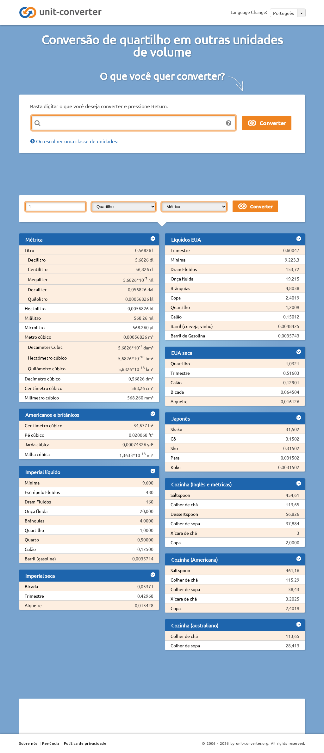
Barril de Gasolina (188, 335)
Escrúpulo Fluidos (42, 492)
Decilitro (37, 259)
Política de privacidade (85, 743)
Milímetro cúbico (42, 397)
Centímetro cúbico (43, 388)
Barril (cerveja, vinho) (192, 326)
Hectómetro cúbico (47, 358)
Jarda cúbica (37, 444)
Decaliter (37, 289)
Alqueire (33, 605)
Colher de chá (184, 504)
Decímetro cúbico (42, 378)
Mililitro (33, 318)
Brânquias (34, 520)
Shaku (176, 429)
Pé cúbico (34, 435)
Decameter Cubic (45, 347)
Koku (176, 467)
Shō (174, 448)
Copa (176, 297)
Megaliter (37, 279)
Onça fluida (36, 511)
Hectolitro (35, 308)
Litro (29, 250)
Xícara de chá (184, 533)
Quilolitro (37, 299)
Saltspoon (180, 495)
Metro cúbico (38, 337)
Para (175, 457)
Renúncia (50, 743)
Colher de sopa (185, 523)
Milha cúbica (37, 454)
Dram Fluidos (38, 501)
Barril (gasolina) (40, 558)
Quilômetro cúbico (46, 368)
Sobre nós (28, 743)
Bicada (31, 586)
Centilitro (37, 269)
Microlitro (35, 327)
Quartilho (34, 530)
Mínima (32, 482)
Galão (30, 549)
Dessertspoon (184, 514)
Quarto (32, 539)
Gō (173, 438)
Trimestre (34, 596)
